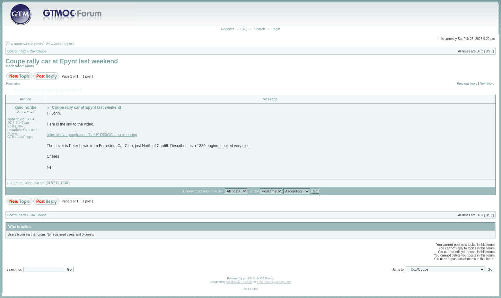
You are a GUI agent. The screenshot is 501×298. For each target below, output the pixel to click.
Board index (16, 51)
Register (227, 29)
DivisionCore (282, 282)
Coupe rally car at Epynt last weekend (61, 61)
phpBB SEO (251, 288)
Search (259, 29)
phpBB (247, 278)
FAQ (244, 29)
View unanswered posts (24, 44)
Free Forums (265, 282)
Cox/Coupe (38, 51)
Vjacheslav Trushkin (239, 282)
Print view (13, 83)
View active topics (60, 44)
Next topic (487, 83)
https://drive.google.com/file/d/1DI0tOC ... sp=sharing (92, 135)
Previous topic (467, 83)
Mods (29, 66)
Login (275, 29)
